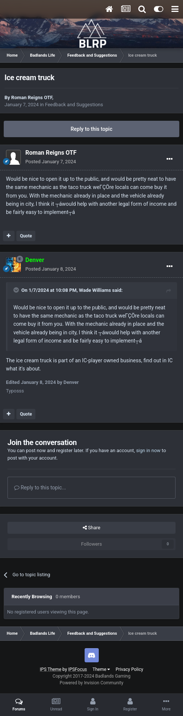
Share (91, 527)
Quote (26, 236)
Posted (50, 161)
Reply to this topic (92, 129)
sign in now (148, 450)
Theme (101, 669)
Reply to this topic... (40, 488)
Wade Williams (95, 290)
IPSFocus (77, 669)
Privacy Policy (129, 669)
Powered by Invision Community (91, 682)
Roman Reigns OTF (31, 97)
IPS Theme (50, 669)
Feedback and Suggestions (74, 104)
